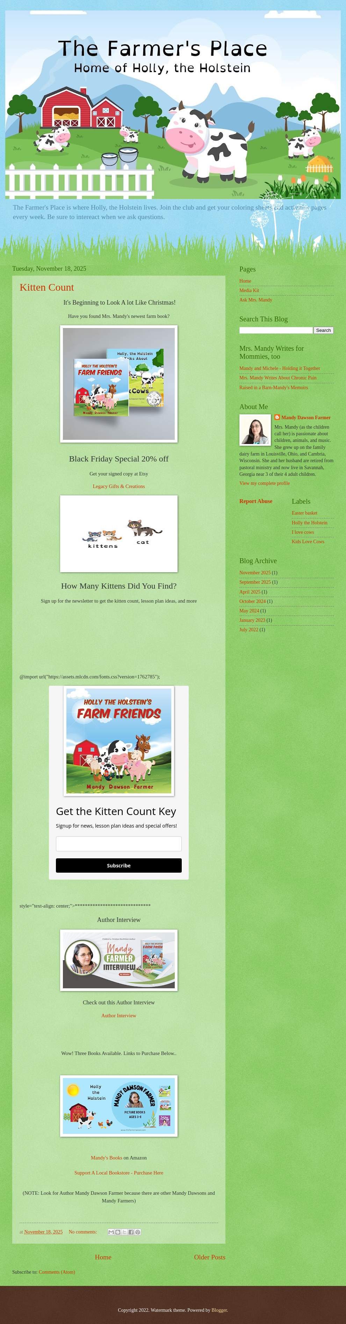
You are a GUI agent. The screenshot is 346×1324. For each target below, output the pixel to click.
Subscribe (119, 865)
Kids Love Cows (308, 541)
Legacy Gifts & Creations (119, 486)
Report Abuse (256, 501)
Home (103, 1257)
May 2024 (249, 610)
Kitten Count (47, 287)
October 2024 (252, 601)
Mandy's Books (106, 1158)
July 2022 (248, 629)
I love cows (303, 532)
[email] (119, 843)
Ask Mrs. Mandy (255, 300)
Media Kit (249, 290)
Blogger (219, 1310)
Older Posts (209, 1257)
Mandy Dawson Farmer (306, 417)
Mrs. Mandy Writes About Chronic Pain (278, 377)
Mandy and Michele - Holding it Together (279, 368)
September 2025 (255, 582)
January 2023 (252, 620)
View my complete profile (264, 483)
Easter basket (304, 513)
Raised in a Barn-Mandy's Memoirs (273, 387)
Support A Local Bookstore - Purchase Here (118, 1173)
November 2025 (255, 572)
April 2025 (249, 592)
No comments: (83, 1232)
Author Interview (118, 1015)
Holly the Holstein (309, 522)
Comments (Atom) (57, 1272)
